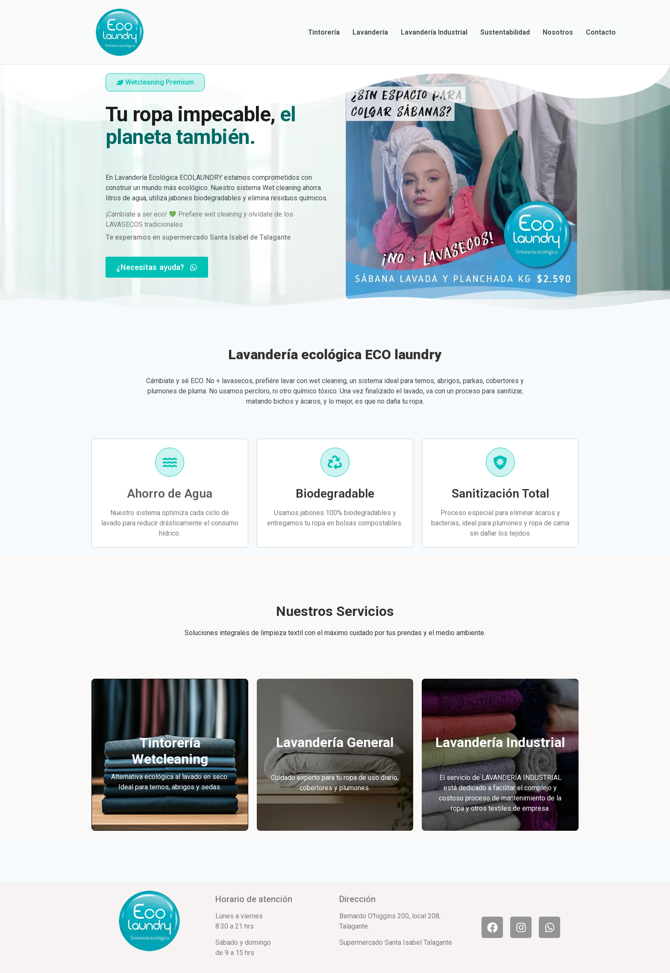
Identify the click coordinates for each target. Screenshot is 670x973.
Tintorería (324, 32)
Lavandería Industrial (434, 32)
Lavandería (370, 32)
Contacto (601, 32)
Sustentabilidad (505, 32)
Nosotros (558, 32)
